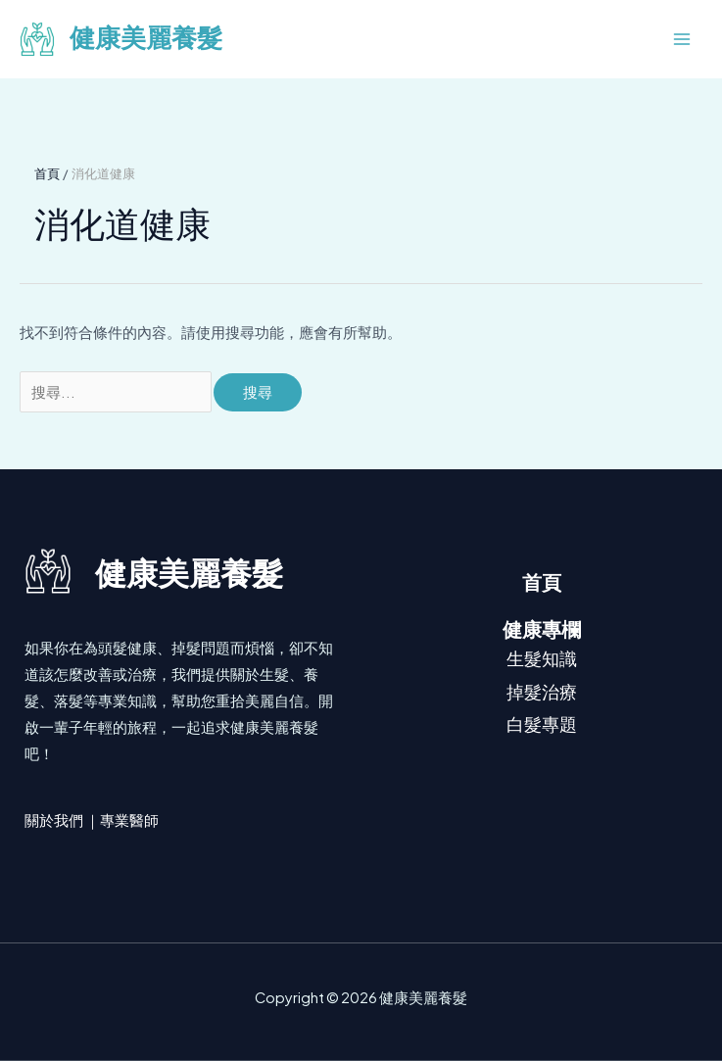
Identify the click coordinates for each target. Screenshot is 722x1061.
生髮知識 (541, 658)
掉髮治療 (541, 691)
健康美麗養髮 (146, 38)
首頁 (541, 583)
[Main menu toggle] (681, 39)
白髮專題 (541, 723)
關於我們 (53, 820)
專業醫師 (129, 820)
